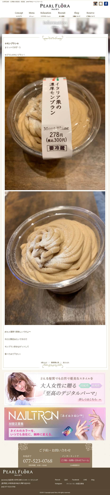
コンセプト (19, 14)
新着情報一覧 (55, 362)
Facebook (75, 480)
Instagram (58, 484)
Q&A (66, 480)
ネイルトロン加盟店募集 (75, 484)
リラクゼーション (45, 14)
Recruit (57, 480)
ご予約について (90, 14)
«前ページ (44, 362)
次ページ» (66, 362)
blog (92, 480)
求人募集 (61, 14)
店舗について (76, 14)
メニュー (31, 14)
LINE (85, 480)
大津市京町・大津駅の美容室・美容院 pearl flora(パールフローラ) (22, 1)
